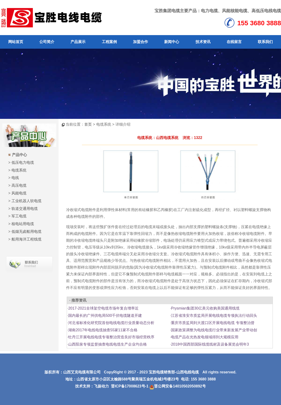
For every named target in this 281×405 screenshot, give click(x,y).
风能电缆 (18, 193)
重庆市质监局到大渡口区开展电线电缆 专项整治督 (212, 323)
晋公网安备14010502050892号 (177, 386)
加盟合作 (140, 42)
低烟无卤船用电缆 (26, 232)
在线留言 (234, 42)
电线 (15, 178)
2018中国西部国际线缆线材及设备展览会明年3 (210, 344)
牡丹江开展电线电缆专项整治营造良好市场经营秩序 (111, 337)
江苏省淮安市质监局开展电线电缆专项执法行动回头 (214, 315)
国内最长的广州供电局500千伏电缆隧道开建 (105, 315)
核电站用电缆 (22, 224)
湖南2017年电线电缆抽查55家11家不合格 (102, 330)
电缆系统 (18, 170)
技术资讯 (203, 42)
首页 (88, 124)
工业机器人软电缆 (26, 201)
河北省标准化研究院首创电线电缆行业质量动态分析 (111, 323)
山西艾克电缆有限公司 (82, 372)
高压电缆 (18, 185)
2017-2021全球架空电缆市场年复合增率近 (103, 308)
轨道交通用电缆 (24, 209)
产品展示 (77, 42)
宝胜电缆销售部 (162, 372)
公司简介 (46, 42)
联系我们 (265, 42)
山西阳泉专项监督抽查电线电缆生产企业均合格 (107, 344)
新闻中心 (171, 42)
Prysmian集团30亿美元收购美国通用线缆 (205, 308)
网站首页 (15, 42)
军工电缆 (18, 216)
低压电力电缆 (22, 162)
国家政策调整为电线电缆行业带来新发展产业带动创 (214, 330)
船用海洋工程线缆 (26, 239)
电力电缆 (209, 10)
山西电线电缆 (187, 372)
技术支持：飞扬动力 (92, 386)
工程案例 (109, 42)
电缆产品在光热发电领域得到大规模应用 (204, 337)
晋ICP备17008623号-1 (129, 386)
